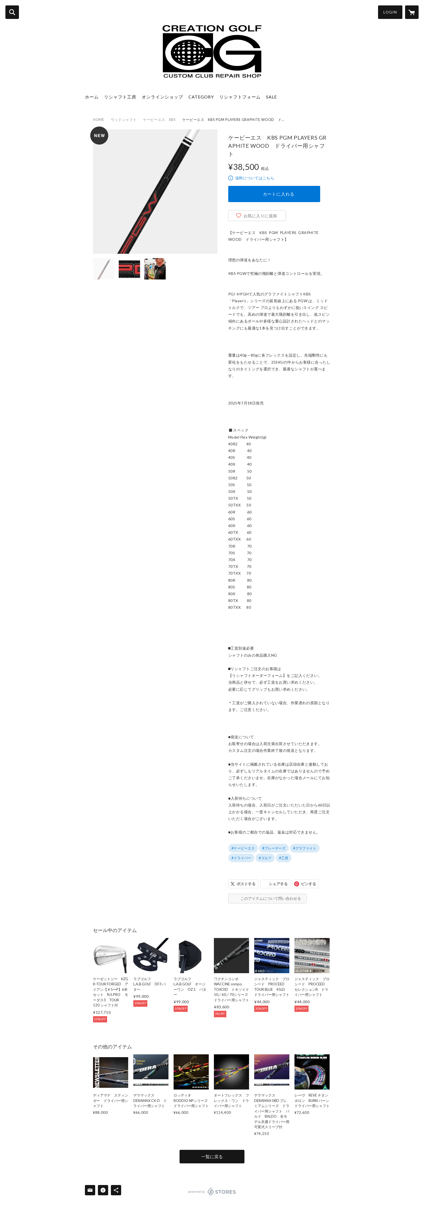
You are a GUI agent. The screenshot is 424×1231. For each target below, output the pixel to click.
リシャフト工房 (120, 96)
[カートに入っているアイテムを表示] (412, 12)
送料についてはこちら (254, 178)
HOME (98, 119)
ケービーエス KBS (159, 119)
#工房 (283, 858)
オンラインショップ (162, 96)
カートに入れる (279, 193)
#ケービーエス (243, 848)
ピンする (308, 883)
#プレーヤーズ (274, 848)
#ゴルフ (265, 858)
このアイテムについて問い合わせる (270, 898)
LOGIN (390, 12)
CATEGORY (201, 96)
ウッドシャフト (124, 119)
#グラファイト (304, 848)
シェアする (278, 883)
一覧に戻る (212, 1156)
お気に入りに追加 (260, 215)
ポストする (246, 883)
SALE (271, 96)
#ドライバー (241, 858)
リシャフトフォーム (240, 96)
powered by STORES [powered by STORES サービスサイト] (212, 1191)
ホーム (92, 96)
